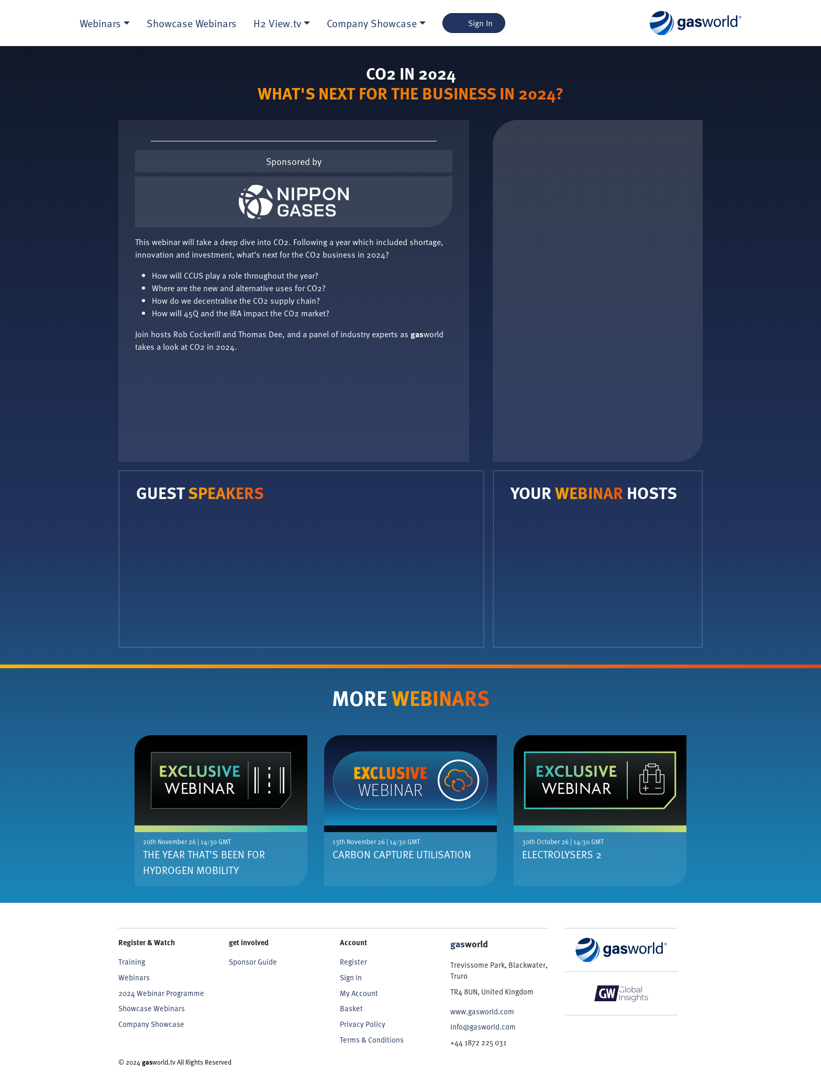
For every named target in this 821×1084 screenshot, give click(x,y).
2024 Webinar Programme (161, 993)
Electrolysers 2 (562, 854)
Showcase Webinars (192, 23)
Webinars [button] (100, 23)
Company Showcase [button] (372, 23)
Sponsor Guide (253, 961)
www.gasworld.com (482, 1011)
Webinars (134, 977)
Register (353, 961)
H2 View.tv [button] (277, 23)
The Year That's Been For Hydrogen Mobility (204, 862)
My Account (359, 993)
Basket (351, 1008)
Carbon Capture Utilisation (401, 854)
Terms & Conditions (372, 1039)
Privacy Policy (362, 1024)
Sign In (474, 23)
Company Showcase (151, 1024)
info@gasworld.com (483, 1026)
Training (131, 961)
